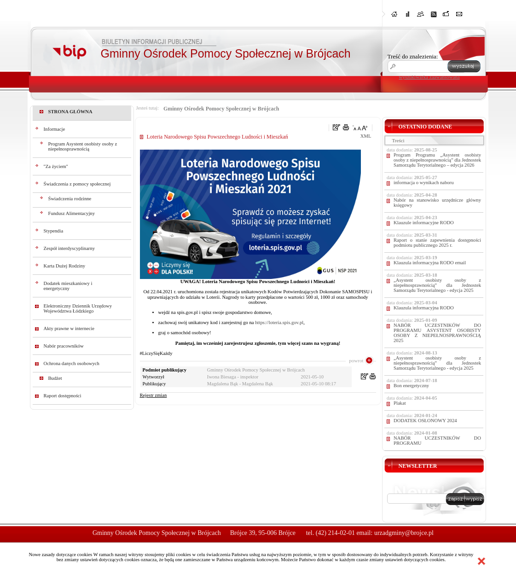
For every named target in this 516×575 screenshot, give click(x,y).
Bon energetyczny (411, 385)
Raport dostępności (62, 395)
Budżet (55, 378)
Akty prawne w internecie (69, 328)
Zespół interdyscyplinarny (69, 248)
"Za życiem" (56, 166)
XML (365, 136)
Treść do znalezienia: (413, 56)
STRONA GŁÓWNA (70, 111)
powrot (356, 360)
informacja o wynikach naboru (424, 182)
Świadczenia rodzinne (70, 198)
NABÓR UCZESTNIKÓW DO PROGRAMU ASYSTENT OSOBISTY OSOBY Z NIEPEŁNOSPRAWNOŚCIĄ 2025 (437, 333)
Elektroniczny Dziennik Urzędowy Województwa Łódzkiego (78, 308)
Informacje (54, 129)
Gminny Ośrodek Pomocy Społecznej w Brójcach (221, 108)
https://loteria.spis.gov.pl (279, 322)
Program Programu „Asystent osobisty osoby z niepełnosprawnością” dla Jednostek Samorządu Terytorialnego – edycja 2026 (437, 160)
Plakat (400, 403)
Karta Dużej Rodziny (65, 265)
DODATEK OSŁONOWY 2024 (425, 420)
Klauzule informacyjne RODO (424, 222)
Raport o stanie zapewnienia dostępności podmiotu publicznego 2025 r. (437, 243)
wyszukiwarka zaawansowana (429, 77)
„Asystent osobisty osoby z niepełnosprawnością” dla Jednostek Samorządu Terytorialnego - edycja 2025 (437, 285)
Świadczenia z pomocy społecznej (77, 183)
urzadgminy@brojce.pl (404, 532)
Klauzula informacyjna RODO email (430, 262)
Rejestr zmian (153, 395)
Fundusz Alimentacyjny (71, 213)
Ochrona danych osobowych (71, 363)
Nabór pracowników (64, 345)
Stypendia (54, 230)
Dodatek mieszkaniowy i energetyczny (68, 286)
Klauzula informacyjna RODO (424, 307)
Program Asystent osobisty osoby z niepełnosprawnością (82, 146)
